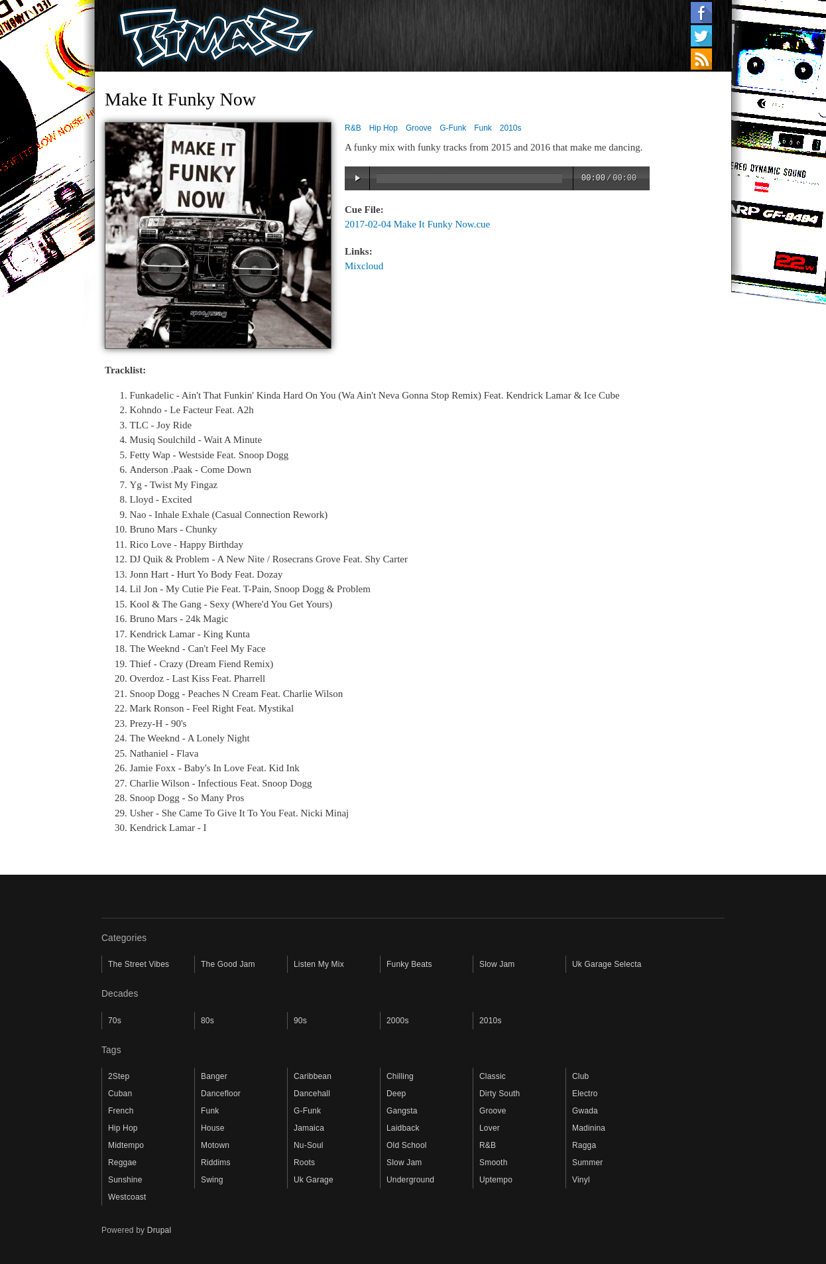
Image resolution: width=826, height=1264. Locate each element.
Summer (587, 1162)
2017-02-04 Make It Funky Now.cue (417, 224)
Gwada (585, 1110)
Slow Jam (497, 964)
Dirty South (499, 1093)
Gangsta (402, 1110)
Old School (406, 1145)
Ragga (584, 1145)
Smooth (493, 1162)
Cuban (120, 1093)
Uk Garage (313, 1179)
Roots (304, 1162)
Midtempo (126, 1145)
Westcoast (127, 1197)
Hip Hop (383, 128)
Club (580, 1076)
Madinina (588, 1128)
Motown (215, 1145)
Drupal (159, 1230)
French (121, 1110)
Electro (585, 1093)
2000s (397, 1020)
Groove (419, 128)
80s (207, 1020)
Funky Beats (409, 964)
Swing (212, 1179)
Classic (492, 1076)
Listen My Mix (319, 964)
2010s (511, 128)
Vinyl (581, 1179)
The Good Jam (228, 964)
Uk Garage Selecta (607, 964)
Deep (396, 1093)
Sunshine (125, 1179)
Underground (410, 1179)
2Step (118, 1076)
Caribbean (312, 1076)
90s (300, 1020)
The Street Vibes (138, 964)
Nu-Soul (309, 1145)
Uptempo (495, 1179)
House (213, 1128)
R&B (353, 128)
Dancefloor (221, 1093)
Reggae (122, 1162)
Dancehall (312, 1093)
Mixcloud (364, 266)
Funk (483, 128)
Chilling (400, 1076)
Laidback (403, 1128)
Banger (214, 1076)
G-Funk (453, 128)
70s (114, 1020)
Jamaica (309, 1128)
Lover (489, 1128)
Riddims (216, 1162)
